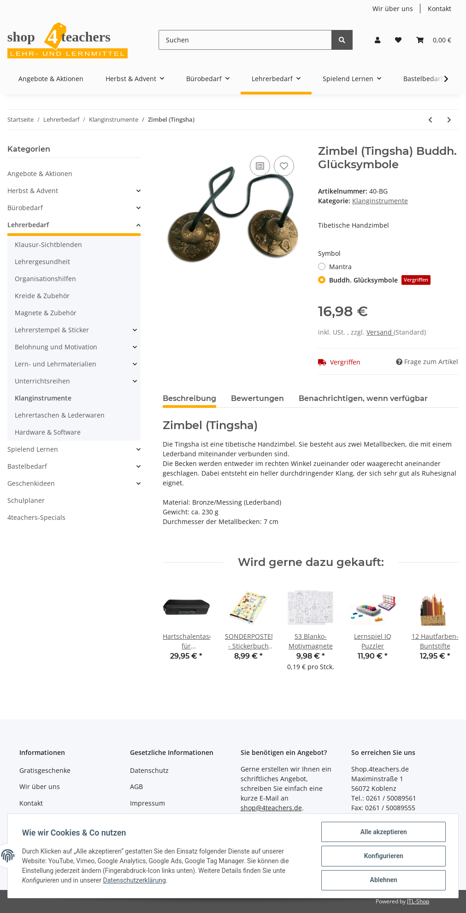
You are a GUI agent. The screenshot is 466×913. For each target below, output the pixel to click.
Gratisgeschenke (45, 770)
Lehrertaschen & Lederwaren (60, 415)
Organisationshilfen (45, 278)
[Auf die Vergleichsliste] (260, 166)
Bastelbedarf (27, 466)
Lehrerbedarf (28, 224)
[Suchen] (245, 40)
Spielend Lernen (32, 449)
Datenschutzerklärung (135, 880)
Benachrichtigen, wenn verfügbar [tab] (363, 398)
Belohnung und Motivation (56, 346)
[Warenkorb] (434, 40)
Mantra (340, 266)
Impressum (147, 803)
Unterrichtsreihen (42, 381)
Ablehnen (382, 880)
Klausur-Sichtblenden (48, 244)
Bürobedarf (25, 207)
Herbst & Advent (32, 190)
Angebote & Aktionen (39, 173)
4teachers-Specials (36, 517)
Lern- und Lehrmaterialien (55, 363)
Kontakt (439, 8)
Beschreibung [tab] (189, 398)
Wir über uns (392, 8)
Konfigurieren (382, 856)
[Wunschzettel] (398, 40)
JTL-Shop (418, 901)
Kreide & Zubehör (42, 295)
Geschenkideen (31, 483)
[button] (377, 40)
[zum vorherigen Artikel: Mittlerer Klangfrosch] (430, 120)
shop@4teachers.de (271, 807)
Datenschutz (149, 770)
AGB (136, 786)
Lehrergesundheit (42, 261)
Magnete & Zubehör (46, 312)
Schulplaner (26, 500)
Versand (380, 332)
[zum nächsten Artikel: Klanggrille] (449, 120)
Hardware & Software (48, 432)
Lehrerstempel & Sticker (52, 329)
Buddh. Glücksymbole (380, 280)
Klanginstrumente (380, 200)
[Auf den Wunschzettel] (284, 166)
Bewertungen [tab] (257, 398)
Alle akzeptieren (383, 832)
